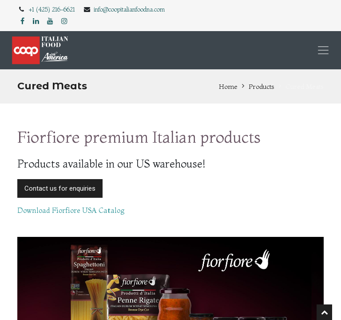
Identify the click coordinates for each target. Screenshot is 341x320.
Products (261, 86)
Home (228, 86)
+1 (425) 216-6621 (52, 9)
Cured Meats (304, 86)
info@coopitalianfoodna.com (129, 9)
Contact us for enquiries (59, 188)
